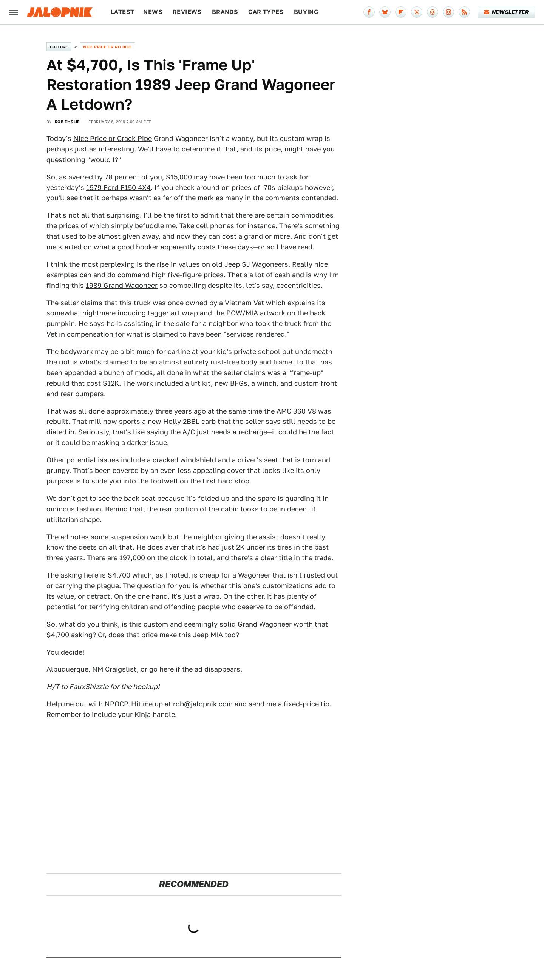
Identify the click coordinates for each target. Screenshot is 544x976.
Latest (122, 11)
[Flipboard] (400, 12)
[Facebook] (369, 12)
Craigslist (121, 669)
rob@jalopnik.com (203, 704)
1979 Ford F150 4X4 (118, 187)
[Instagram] (448, 12)
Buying (306, 11)
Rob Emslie (67, 121)
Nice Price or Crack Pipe (112, 138)
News (152, 11)
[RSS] (464, 12)
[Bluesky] (385, 12)
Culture (59, 47)
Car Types (266, 11)
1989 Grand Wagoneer (122, 285)
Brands (225, 11)
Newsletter (506, 12)
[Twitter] (416, 12)
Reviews (187, 11)
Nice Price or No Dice (107, 47)
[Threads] (432, 12)
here (166, 669)
